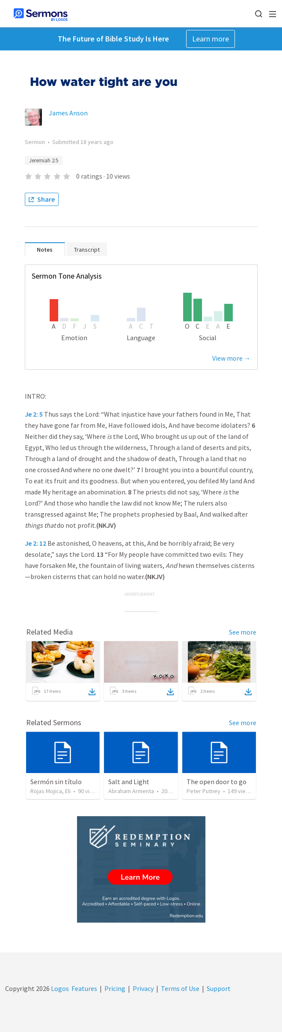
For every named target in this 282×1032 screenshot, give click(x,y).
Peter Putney (203, 791)
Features (84, 988)
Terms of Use (180, 988)
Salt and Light (128, 781)
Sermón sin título (56, 781)
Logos (59, 988)
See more (242, 632)
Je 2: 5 (34, 414)
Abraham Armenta (131, 791)
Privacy (143, 988)
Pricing (114, 988)
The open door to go (216, 781)
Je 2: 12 (35, 543)
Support (219, 988)
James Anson (68, 113)
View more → (231, 358)
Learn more (210, 39)
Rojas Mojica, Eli (50, 791)
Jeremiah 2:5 (43, 160)
